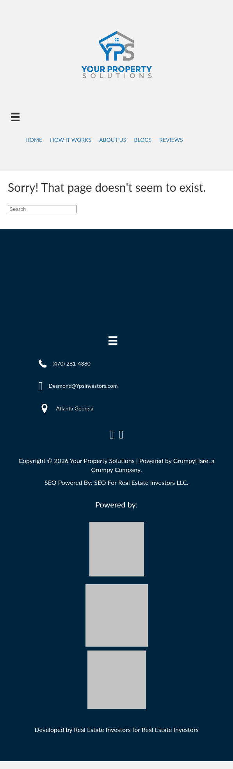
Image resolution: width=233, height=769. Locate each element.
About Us (112, 139)
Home (33, 139)
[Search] (42, 209)
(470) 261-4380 (72, 363)
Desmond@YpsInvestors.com (82, 385)
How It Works (70, 139)
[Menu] (15, 116)
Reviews (171, 139)
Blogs (142, 139)
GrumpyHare (190, 460)
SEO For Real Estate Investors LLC (140, 482)
